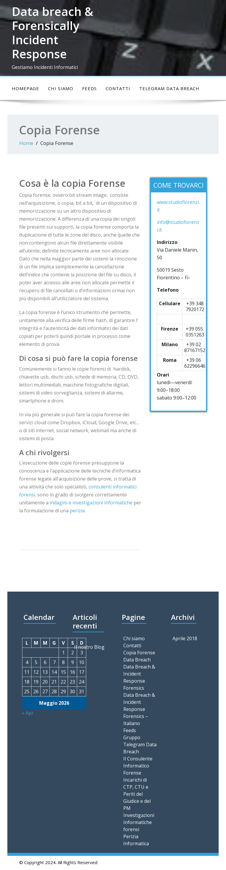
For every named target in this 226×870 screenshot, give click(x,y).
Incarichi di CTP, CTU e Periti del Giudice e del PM (137, 794)
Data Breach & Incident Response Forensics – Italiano (139, 709)
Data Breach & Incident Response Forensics (139, 677)
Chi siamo (60, 88)
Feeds (89, 88)
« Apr (28, 713)
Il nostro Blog (89, 647)
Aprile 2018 (184, 638)
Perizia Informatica (136, 840)
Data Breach (137, 659)
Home (26, 143)
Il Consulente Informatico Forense (137, 765)
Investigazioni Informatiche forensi (138, 822)
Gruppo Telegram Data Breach (140, 744)
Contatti (118, 88)
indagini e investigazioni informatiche (91, 502)
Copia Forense (139, 652)
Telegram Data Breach (169, 88)
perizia (77, 510)
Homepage (25, 88)
